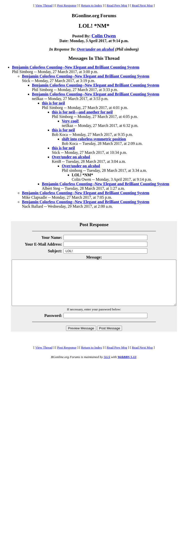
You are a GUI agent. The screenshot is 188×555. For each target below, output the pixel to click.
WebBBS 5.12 (127, 366)
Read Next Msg (142, 5)
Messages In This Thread (94, 58)
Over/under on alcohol (95, 49)
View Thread (44, 5)
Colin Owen (103, 35)
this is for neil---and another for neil (82, 112)
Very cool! (70, 121)
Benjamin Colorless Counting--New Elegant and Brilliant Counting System (75, 67)
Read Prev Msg (117, 5)
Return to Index (91, 5)
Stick (107, 366)
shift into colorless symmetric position (94, 139)
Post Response (66, 5)
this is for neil (53, 103)
